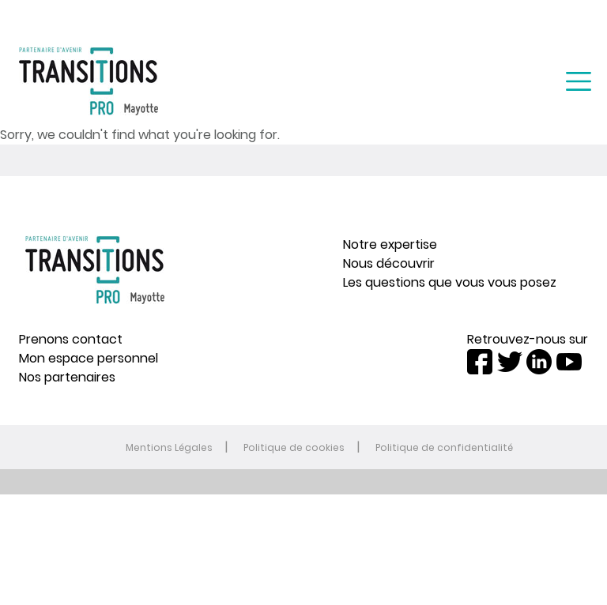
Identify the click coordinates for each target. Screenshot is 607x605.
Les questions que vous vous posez (449, 282)
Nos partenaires (67, 377)
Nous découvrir (389, 263)
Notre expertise (390, 244)
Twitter (509, 361)
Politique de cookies (294, 447)
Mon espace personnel (88, 358)
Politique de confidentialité (444, 447)
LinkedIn (539, 361)
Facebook (479, 361)
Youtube (569, 361)
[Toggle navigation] (578, 81)
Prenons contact (71, 339)
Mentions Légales (169, 447)
